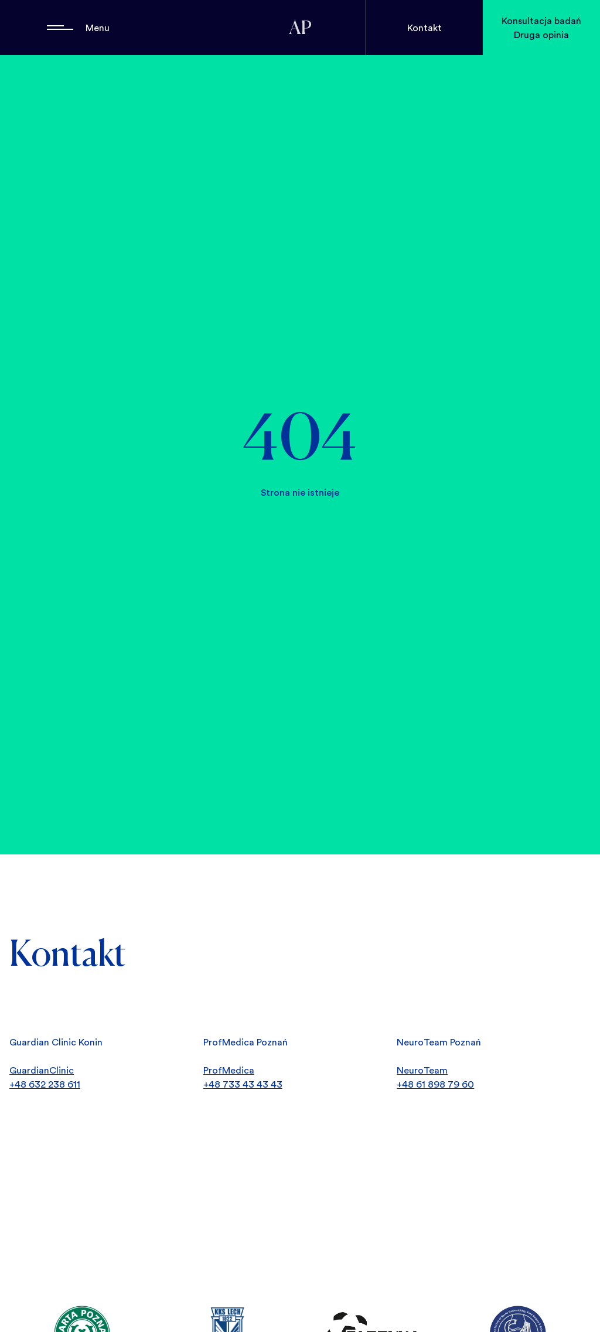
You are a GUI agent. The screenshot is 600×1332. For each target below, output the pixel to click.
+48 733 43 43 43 (242, 1084)
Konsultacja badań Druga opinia (541, 27)
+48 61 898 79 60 (435, 1084)
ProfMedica (228, 1070)
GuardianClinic (41, 1070)
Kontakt (424, 27)
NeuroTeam (422, 1070)
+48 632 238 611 (44, 1084)
